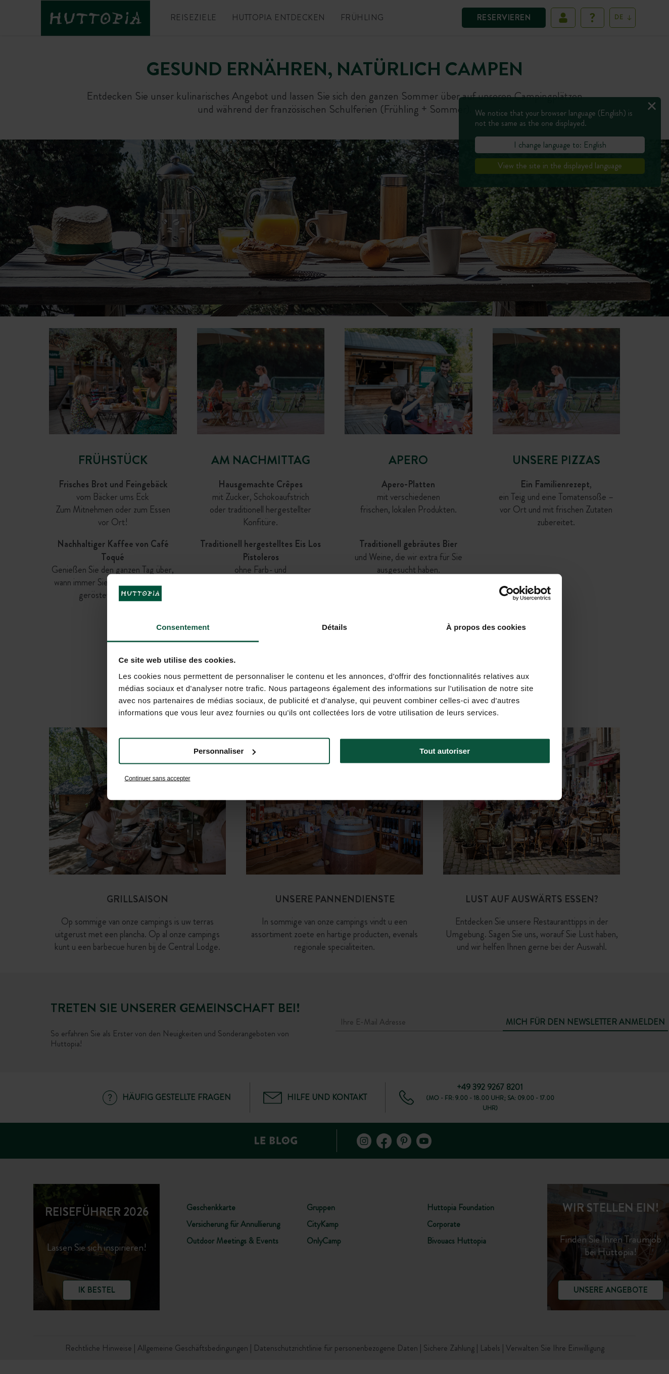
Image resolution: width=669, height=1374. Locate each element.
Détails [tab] (334, 626)
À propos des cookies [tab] (486, 626)
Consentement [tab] (182, 626)
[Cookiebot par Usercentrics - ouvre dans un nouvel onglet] (506, 593)
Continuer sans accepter (157, 778)
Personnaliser (225, 751)
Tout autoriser (444, 751)
